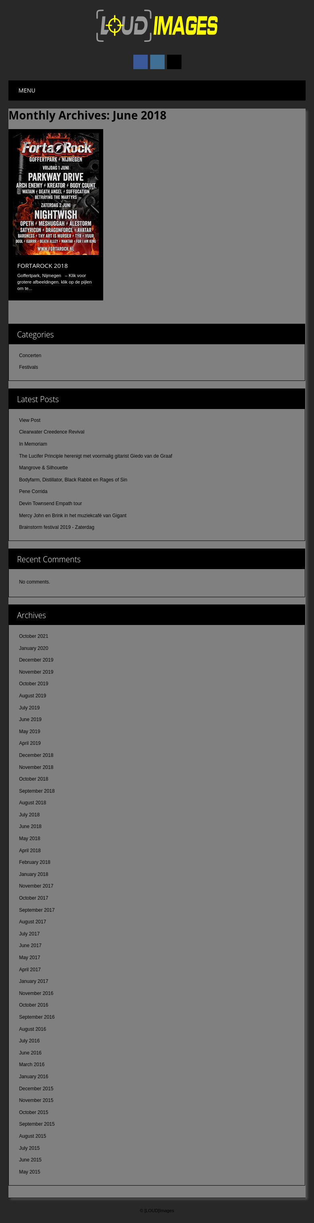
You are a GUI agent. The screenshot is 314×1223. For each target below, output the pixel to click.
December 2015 (36, 1088)
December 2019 (36, 660)
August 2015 (32, 1136)
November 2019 (36, 672)
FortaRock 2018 (42, 265)
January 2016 (33, 1076)
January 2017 (33, 981)
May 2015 (29, 1172)
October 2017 (33, 898)
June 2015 (30, 1160)
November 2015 (36, 1100)
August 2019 (32, 696)
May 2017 (29, 957)
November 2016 (36, 993)
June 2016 (30, 1053)
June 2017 (30, 945)
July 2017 (29, 934)
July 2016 (29, 1041)
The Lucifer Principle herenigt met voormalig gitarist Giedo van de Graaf (95, 456)
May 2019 (29, 731)
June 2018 (30, 826)
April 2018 (30, 850)
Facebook (140, 62)
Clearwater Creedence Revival (51, 432)
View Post (29, 420)
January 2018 (33, 874)
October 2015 (33, 1112)
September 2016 (37, 1017)
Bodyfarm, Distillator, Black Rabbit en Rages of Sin (73, 480)
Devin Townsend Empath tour (50, 503)
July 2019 (29, 708)
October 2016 (33, 1005)
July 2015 (29, 1148)
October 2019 (33, 684)
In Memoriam (33, 444)
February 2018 (34, 862)
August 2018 (32, 803)
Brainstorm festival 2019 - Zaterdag (56, 527)
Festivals (28, 367)
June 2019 (30, 719)
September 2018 (37, 791)
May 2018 (29, 838)
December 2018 (36, 755)
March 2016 (31, 1064)
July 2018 (29, 815)
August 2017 (32, 922)
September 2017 (37, 910)
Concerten (30, 355)
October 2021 (33, 636)
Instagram (157, 62)
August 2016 (32, 1029)
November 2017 (36, 886)
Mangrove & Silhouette (43, 468)
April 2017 (30, 969)
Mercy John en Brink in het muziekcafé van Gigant (72, 515)
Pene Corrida (33, 491)
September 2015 (37, 1124)
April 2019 (30, 743)
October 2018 (33, 779)
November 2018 (36, 767)
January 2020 (33, 648)
